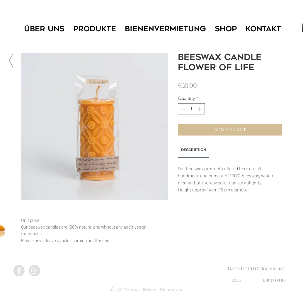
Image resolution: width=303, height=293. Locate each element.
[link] (193, 150)
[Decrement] (183, 109)
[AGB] (236, 280)
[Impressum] (273, 280)
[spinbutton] (191, 109)
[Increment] (200, 109)
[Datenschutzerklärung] (257, 269)
